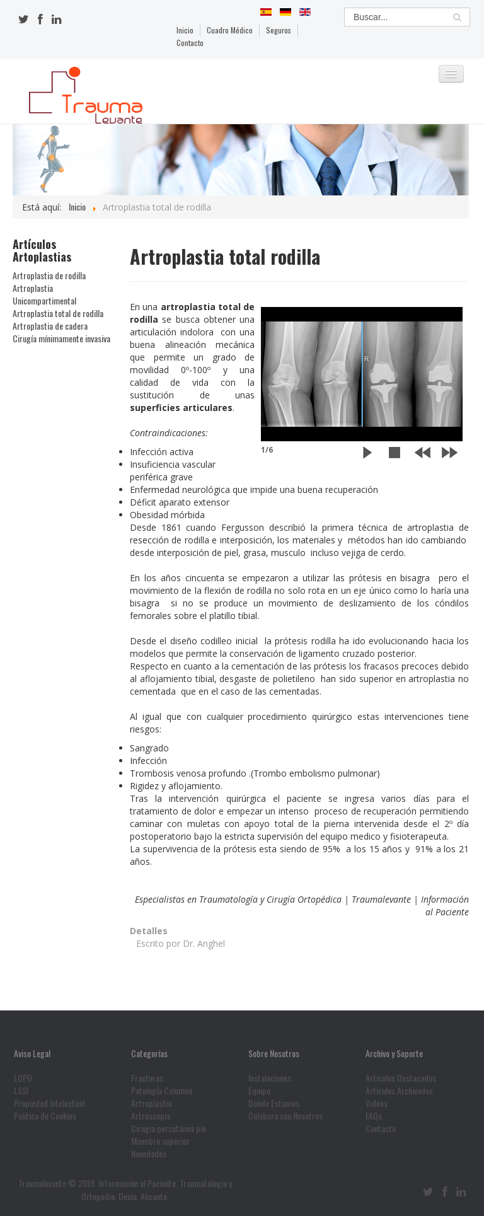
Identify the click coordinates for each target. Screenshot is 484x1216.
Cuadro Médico (230, 30)
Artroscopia (150, 1115)
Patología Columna (161, 1090)
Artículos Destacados (401, 1078)
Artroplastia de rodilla (49, 275)
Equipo (259, 1090)
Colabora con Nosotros (285, 1115)
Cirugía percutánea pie (168, 1128)
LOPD (23, 1078)
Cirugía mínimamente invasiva (61, 338)
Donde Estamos (273, 1103)
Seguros (278, 30)
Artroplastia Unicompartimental (44, 294)
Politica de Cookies (45, 1115)
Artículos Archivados (399, 1090)
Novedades (148, 1153)
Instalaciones (269, 1078)
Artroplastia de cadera (50, 326)
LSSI (21, 1090)
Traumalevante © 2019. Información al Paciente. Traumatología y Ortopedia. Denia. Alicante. (125, 1189)
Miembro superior (160, 1141)
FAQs (374, 1115)
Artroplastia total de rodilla (58, 313)
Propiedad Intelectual (49, 1103)
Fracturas (147, 1078)
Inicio (184, 30)
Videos (377, 1103)
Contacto (190, 42)
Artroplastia (151, 1103)
